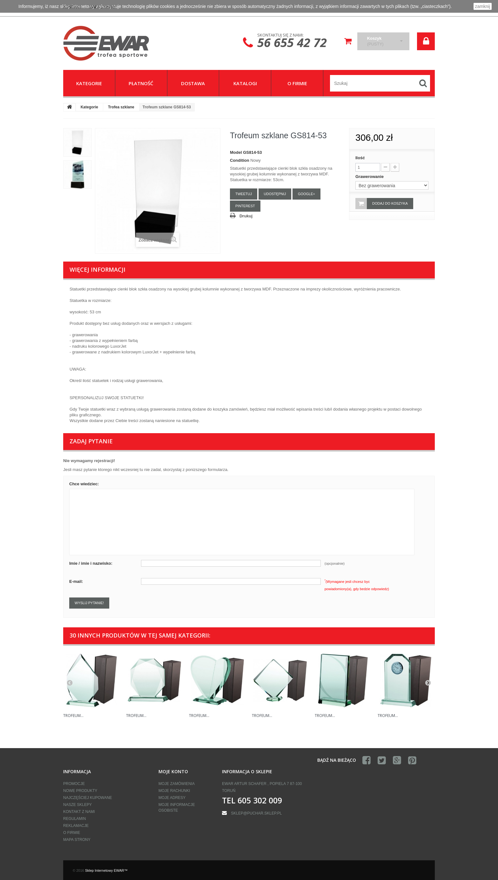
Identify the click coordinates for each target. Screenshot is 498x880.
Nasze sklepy (77, 804)
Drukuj (245, 216)
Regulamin (74, 818)
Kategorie (89, 107)
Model (236, 152)
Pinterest (245, 206)
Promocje (74, 783)
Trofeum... (73, 715)
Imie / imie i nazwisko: (90, 563)
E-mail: (76, 581)
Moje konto (173, 771)
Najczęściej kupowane (87, 797)
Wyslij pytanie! (89, 603)
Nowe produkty (80, 790)
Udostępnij (275, 194)
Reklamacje (76, 825)
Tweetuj (243, 194)
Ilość (360, 157)
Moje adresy (171, 797)
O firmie (71, 832)
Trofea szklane (121, 107)
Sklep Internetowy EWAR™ (106, 870)
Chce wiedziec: (84, 483)
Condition (239, 160)
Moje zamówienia (176, 783)
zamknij (482, 6)
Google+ (306, 194)
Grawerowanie (370, 176)
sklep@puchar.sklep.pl (256, 813)
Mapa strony (77, 839)
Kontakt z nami (79, 811)
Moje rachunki (174, 790)
